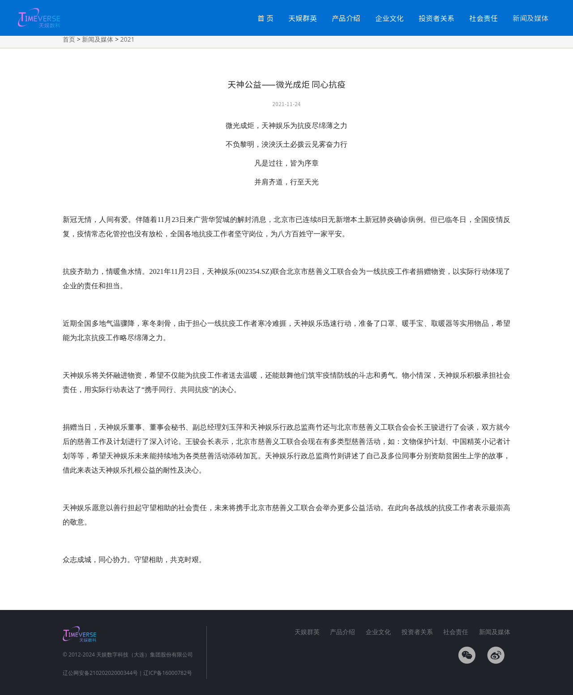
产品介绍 (346, 18)
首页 (69, 39)
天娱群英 (302, 18)
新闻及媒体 (530, 18)
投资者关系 (436, 18)
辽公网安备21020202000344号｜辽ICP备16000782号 (127, 673)
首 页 (265, 18)
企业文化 (389, 18)
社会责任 (483, 18)
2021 (127, 39)
